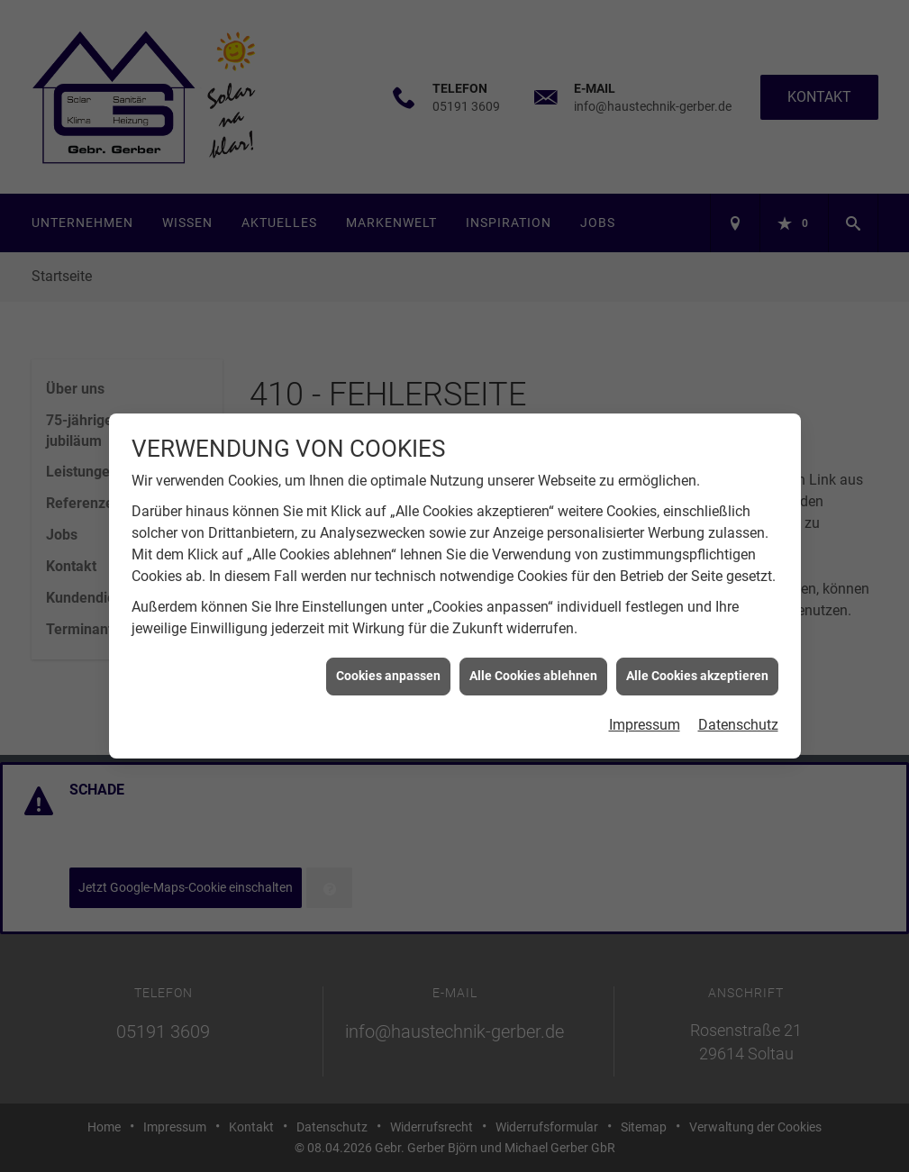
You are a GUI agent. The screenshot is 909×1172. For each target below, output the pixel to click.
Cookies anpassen (388, 669)
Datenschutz (738, 717)
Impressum (644, 717)
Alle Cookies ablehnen (533, 669)
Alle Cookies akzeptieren (697, 669)
